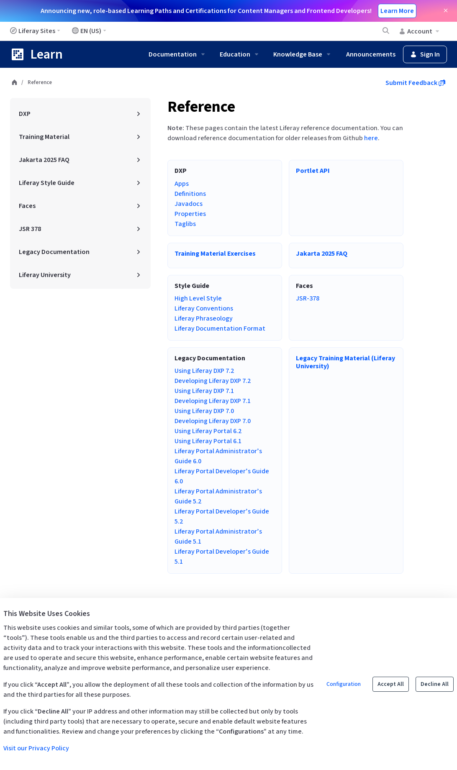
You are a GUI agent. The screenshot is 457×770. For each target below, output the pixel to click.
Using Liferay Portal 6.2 (208, 431)
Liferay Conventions (204, 308)
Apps (182, 183)
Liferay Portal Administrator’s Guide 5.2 (218, 496)
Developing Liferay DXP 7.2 (213, 380)
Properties (190, 213)
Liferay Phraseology (204, 318)
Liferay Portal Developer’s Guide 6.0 (222, 476)
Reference (201, 107)
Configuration (343, 684)
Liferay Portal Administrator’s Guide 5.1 (218, 536)
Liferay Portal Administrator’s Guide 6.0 (218, 456)
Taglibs (185, 223)
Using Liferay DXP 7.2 (204, 370)
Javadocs (189, 203)
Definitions (190, 193)
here (371, 138)
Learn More (397, 10)
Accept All (390, 684)
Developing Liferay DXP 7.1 (213, 401)
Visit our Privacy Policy (36, 748)
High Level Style (198, 298)
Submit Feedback (415, 82)
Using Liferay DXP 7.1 (204, 390)
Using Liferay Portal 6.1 (208, 441)
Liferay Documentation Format (220, 328)
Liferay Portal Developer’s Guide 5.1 (222, 556)
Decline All (435, 684)
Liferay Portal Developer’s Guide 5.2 (222, 516)
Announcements (370, 54)
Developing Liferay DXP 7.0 (213, 421)
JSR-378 (307, 298)
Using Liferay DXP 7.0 (204, 411)
